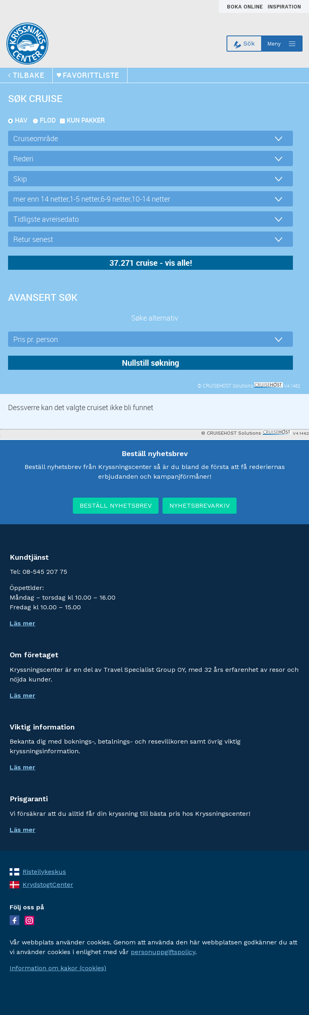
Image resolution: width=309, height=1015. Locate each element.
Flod (48, 120)
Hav (21, 120)
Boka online (245, 7)
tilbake (28, 75)
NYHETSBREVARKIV (199, 505)
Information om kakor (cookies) (58, 968)
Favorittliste (91, 75)
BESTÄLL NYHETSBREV (116, 505)
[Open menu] (282, 43)
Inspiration (284, 7)
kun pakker (86, 120)
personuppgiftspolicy (163, 952)
